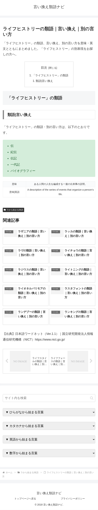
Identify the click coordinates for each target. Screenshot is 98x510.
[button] (92, 398)
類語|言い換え (44, 81)
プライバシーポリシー (73, 498)
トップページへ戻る (25, 498)
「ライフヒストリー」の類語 (50, 75)
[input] (49, 398)
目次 (44, 67)
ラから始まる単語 (13, 210)
